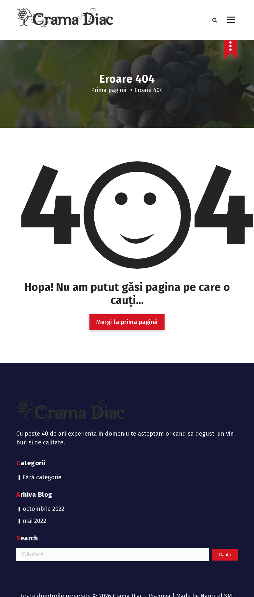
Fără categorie (42, 437)
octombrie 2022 (43, 468)
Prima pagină (109, 90)
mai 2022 (34, 480)
